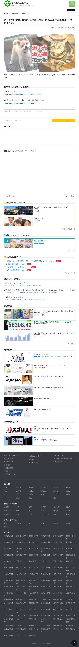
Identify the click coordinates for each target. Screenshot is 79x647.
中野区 (6, 498)
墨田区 (6, 494)
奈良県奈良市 (58, 615)
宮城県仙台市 (33, 599)
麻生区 (6, 523)
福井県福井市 (58, 599)
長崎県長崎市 (8, 635)
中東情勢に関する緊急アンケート (21, 267)
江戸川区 (44, 487)
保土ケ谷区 (45, 514)
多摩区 (55, 523)
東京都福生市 (33, 555)
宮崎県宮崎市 (70, 629)
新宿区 (55, 491)
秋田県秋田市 (70, 593)
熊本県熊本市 (58, 629)
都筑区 (55, 510)
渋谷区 (43, 491)
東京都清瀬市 (45, 536)
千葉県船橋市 (8, 568)
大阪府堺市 (20, 619)
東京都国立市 (58, 536)
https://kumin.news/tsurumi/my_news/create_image (22, 94)
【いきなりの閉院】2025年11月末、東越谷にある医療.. (22, 299)
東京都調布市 (70, 542)
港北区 (18, 510)
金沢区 (68, 507)
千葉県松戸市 (21, 568)
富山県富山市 (21, 603)
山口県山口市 (45, 625)
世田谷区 (19, 494)
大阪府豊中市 (33, 619)
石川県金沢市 (70, 599)
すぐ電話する (10, 196)
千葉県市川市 (21, 561)
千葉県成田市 (70, 561)
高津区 (43, 523)
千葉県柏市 (32, 561)
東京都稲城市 (21, 536)
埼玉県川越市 (45, 568)
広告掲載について (59, 455)
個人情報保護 (33, 462)
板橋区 (31, 487)
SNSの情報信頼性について (18, 264)
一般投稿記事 (8, 468)
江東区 (18, 491)
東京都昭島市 (8, 536)
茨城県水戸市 (45, 574)
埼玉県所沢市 (8, 574)
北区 (5, 491)
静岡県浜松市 (70, 609)
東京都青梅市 (33, 536)
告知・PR (20, 13)
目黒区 (55, 498)
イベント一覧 (70, 251)
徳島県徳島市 (8, 629)
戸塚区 (6, 514)
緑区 (54, 514)
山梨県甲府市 (8, 615)
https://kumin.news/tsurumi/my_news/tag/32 (20, 103)
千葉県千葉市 (58, 561)
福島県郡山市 (21, 599)
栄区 (30, 510)
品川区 (31, 491)
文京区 (31, 498)
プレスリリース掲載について (63, 458)
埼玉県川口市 (33, 568)
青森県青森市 (8, 599)
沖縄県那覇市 (33, 635)
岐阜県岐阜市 (70, 603)
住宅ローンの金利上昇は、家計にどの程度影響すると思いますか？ (33, 261)
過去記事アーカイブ (11, 474)
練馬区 (18, 498)
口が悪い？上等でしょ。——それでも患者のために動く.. (22, 292)
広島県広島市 (8, 625)
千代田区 (56, 494)
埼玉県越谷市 (58, 568)
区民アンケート (9, 471)
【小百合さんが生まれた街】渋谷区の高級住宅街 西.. (21, 285)
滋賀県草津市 (58, 619)
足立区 (6, 487)
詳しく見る (70, 196)
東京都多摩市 (58, 542)
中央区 (43, 494)
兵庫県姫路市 (33, 615)
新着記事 (7, 465)
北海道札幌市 (45, 593)
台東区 (31, 494)
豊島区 (68, 494)
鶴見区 (6, 13)
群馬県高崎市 (33, 574)
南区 (67, 514)
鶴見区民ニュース (19, 3)
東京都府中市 (21, 555)
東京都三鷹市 (58, 555)
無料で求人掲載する (68, 229)
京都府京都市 (45, 615)
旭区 (17, 507)
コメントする (63, 120)
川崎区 (18, 523)
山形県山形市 (45, 599)
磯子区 (43, 507)
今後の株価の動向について (18, 270)
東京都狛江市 (33, 542)
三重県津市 (8, 609)
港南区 (6, 510)
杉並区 (68, 491)
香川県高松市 (70, 625)
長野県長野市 (33, 609)
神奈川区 (56, 507)
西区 (30, 514)
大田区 (55, 487)
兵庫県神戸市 (21, 615)
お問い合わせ (58, 462)
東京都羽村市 (33, 548)
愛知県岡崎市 (33, 603)
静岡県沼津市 (58, 609)
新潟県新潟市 (8, 603)
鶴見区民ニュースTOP (12, 455)
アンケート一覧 (70, 273)
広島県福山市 (21, 625)
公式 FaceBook (35, 456)
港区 (42, 498)
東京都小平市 (21, 542)
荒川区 (18, 487)
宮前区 (6, 527)
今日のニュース (9, 458)
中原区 (68, 523)
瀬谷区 (43, 510)
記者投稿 (13, 13)
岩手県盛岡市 (58, 593)
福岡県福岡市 (33, 629)
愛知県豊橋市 (45, 603)
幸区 (30, 523)
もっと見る (71, 343)
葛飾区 (68, 487)
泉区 (30, 507)
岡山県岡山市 (33, 625)
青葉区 (6, 507)
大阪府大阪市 (70, 615)
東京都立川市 (45, 542)
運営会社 (32, 459)
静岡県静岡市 (45, 609)
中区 (17, 514)
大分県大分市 (21, 635)
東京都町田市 (45, 555)
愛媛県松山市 (58, 625)
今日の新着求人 (9, 462)
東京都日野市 (8, 555)
